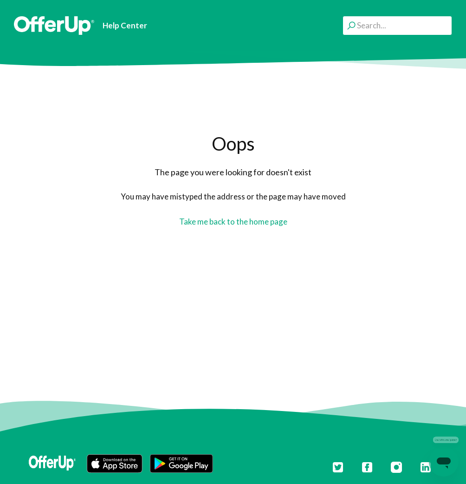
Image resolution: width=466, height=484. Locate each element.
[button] (114, 463)
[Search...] (397, 25)
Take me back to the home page (233, 221)
